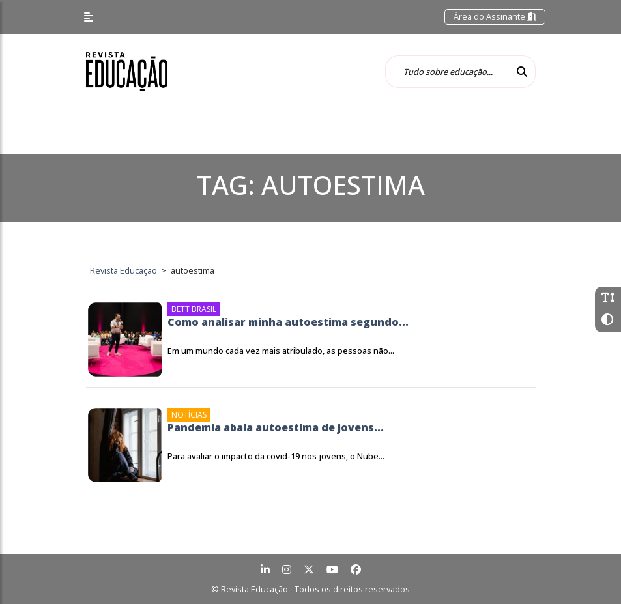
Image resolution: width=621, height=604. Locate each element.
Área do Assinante (495, 16)
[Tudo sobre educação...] (447, 71)
